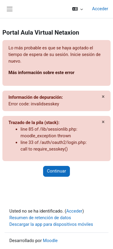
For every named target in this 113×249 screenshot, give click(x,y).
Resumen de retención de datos (40, 217)
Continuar (56, 171)
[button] (77, 9)
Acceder (100, 8)
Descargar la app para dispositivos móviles (51, 224)
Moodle (50, 240)
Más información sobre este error (41, 72)
